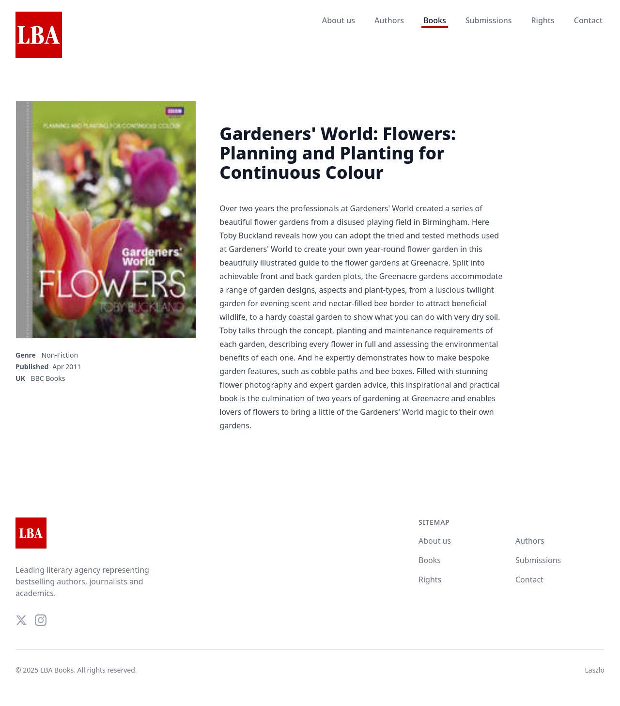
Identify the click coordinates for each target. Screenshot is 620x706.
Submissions (488, 20)
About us (338, 20)
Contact (588, 20)
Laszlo (594, 670)
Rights (542, 20)
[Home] (39, 35)
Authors (389, 20)
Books (434, 20)
